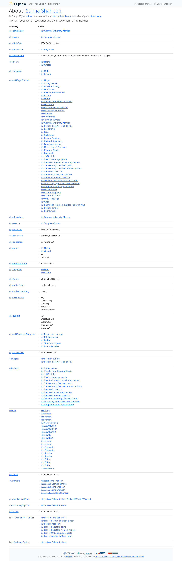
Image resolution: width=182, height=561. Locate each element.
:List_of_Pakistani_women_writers (58, 529)
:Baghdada (47, 49)
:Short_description (51, 343)
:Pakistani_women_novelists (55, 177)
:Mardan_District (50, 150)
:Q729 (47, 438)
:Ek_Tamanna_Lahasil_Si (53, 517)
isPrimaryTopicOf (19, 505)
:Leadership (48, 128)
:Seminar (46, 113)
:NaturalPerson (49, 422)
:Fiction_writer (49, 189)
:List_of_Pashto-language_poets (57, 520)
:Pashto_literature (50, 195)
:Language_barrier (51, 144)
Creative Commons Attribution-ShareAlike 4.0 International (119, 556)
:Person (46, 413)
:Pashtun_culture (50, 358)
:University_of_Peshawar (54, 147)
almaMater (16, 30)
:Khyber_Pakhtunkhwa (53, 92)
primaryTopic (19, 542)
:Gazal (45, 201)
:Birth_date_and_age (52, 334)
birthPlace (16, 49)
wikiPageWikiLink (19, 80)
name (14, 278)
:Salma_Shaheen (54, 505)
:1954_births (48, 156)
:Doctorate (47, 104)
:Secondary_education (53, 110)
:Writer (46, 459)
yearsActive (16, 352)
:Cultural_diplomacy (52, 141)
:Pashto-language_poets (54, 159)
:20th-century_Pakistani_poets (56, 165)
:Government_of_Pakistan (54, 107)
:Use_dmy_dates (50, 346)
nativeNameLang (19, 291)
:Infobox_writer (49, 337)
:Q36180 (48, 431)
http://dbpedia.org (62, 16)
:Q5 (46, 435)
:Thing (45, 410)
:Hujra (45, 80)
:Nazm (45, 61)
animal (29, 16)
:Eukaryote (47, 447)
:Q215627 (49, 428)
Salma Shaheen (43, 10)
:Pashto (46, 74)
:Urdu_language (50, 198)
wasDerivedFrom (19, 499)
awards (14, 223)
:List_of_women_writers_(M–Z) (56, 536)
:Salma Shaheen (52, 480)
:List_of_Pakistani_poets (53, 526)
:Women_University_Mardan (55, 30)
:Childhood (47, 135)
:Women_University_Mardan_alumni (59, 180)
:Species (46, 453)
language (15, 71)
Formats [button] (53, 3)
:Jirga (45, 132)
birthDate (15, 43)
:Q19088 (48, 425)
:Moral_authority (50, 86)
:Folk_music (48, 89)
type (12, 410)
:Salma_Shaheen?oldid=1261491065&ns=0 (66, 499)
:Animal (46, 441)
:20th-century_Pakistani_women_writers (61, 168)
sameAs (14, 480)
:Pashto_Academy (50, 138)
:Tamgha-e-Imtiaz (50, 37)
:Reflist (45, 340)
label (13, 474)
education (16, 242)
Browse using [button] (36, 3)
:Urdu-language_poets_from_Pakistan (60, 183)
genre (14, 61)
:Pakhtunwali (48, 210)
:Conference (48, 116)
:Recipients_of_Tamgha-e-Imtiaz (57, 186)
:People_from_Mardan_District (56, 101)
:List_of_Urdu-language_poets (56, 533)
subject (14, 315)
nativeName (17, 285)
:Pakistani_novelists (51, 171)
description (16, 55)
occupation (16, 297)
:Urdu (45, 71)
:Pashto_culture (49, 207)
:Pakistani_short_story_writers (56, 174)
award (14, 37)
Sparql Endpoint (163, 3)
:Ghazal (46, 64)
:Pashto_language (51, 192)
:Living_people (49, 83)
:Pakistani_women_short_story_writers (60, 162)
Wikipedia (69, 556)
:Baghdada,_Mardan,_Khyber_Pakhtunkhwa (63, 204)
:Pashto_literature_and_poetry (56, 125)
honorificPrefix (18, 263)
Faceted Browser (143, 3)
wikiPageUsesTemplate (22, 334)
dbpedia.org (96, 16)
